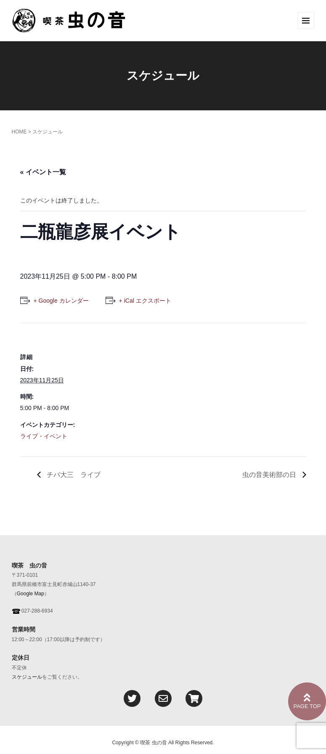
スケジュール (27, 677)
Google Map (30, 594)
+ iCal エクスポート (145, 300)
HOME (19, 132)
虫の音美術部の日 (270, 474)
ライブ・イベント (43, 436)
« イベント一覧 (43, 172)
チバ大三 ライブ (73, 474)
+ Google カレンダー (61, 300)
